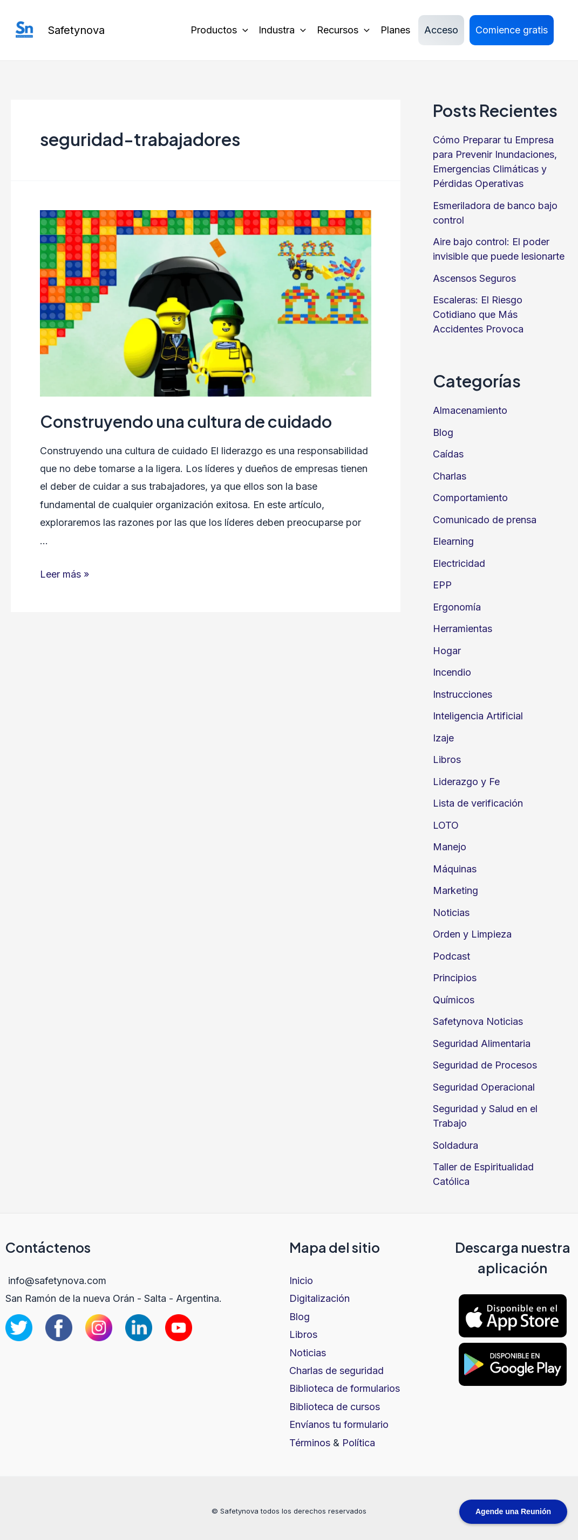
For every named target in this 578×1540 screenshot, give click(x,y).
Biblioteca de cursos (334, 1406)
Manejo (449, 846)
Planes (395, 30)
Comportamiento (470, 497)
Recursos (343, 30)
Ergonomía (457, 607)
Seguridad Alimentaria (482, 1043)
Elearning (453, 541)
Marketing (455, 890)
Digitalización (319, 1298)
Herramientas (462, 628)
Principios (455, 977)
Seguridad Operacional (484, 1087)
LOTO (446, 825)
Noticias (451, 912)
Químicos (453, 999)
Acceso (441, 30)
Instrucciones (462, 694)
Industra (282, 30)
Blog (443, 432)
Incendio (452, 672)
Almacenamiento (470, 410)
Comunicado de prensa (484, 519)
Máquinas (455, 869)
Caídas (448, 454)
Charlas (449, 476)
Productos (219, 30)
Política (358, 1442)
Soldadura (455, 1145)
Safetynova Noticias (478, 1021)
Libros (447, 759)
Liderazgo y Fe (466, 781)
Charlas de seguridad (336, 1370)
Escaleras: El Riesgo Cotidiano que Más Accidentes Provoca (478, 314)
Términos (309, 1442)
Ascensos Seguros (474, 278)
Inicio (301, 1280)
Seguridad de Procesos (485, 1065)
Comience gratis (511, 30)
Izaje (443, 738)
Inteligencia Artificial (478, 716)
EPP (442, 585)
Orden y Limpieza (472, 934)
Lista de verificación (478, 803)
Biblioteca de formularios (344, 1388)
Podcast (451, 956)
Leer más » (64, 574)
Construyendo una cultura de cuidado (186, 421)
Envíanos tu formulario (339, 1424)
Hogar (447, 650)
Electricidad (459, 563)
